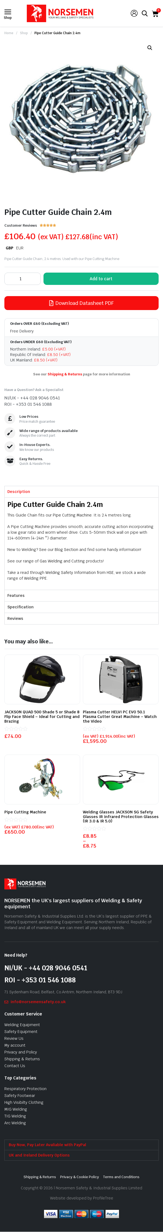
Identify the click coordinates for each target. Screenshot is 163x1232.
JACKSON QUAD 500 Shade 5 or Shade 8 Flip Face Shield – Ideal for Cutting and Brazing (42, 717)
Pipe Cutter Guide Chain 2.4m (57, 33)
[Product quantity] (22, 279)
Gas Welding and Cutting (62, 561)
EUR (20, 248)
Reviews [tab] (15, 618)
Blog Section (66, 549)
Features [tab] (16, 595)
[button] (150, 48)
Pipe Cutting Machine (72, 515)
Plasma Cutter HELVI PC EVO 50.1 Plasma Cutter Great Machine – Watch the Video (120, 717)
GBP (9, 248)
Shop (24, 33)
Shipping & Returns (65, 374)
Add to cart (101, 278)
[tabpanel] (81, 543)
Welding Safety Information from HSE (79, 572)
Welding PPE (35, 578)
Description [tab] (18, 491)
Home (8, 33)
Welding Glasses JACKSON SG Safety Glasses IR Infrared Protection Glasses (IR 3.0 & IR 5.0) (121, 817)
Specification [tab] (20, 607)
